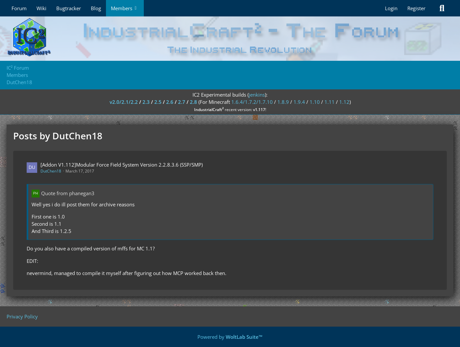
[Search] (441, 8)
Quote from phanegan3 (67, 193)
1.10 (315, 102)
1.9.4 (299, 102)
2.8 (193, 102)
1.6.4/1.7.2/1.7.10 (252, 102)
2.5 (158, 102)
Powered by (230, 337)
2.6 (169, 102)
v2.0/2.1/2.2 (124, 102)
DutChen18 (50, 171)
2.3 (146, 102)
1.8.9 (283, 102)
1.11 (329, 102)
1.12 (344, 102)
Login (391, 8)
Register (416, 8)
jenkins (257, 94)
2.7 (181, 102)
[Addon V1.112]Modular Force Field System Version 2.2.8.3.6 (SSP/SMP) (121, 164)
